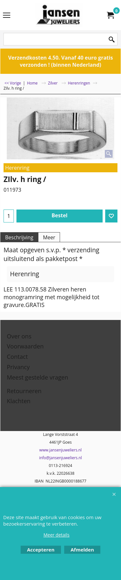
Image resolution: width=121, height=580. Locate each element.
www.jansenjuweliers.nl (60, 450)
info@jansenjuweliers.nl (60, 458)
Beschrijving (19, 237)
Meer (49, 237)
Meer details (57, 535)
